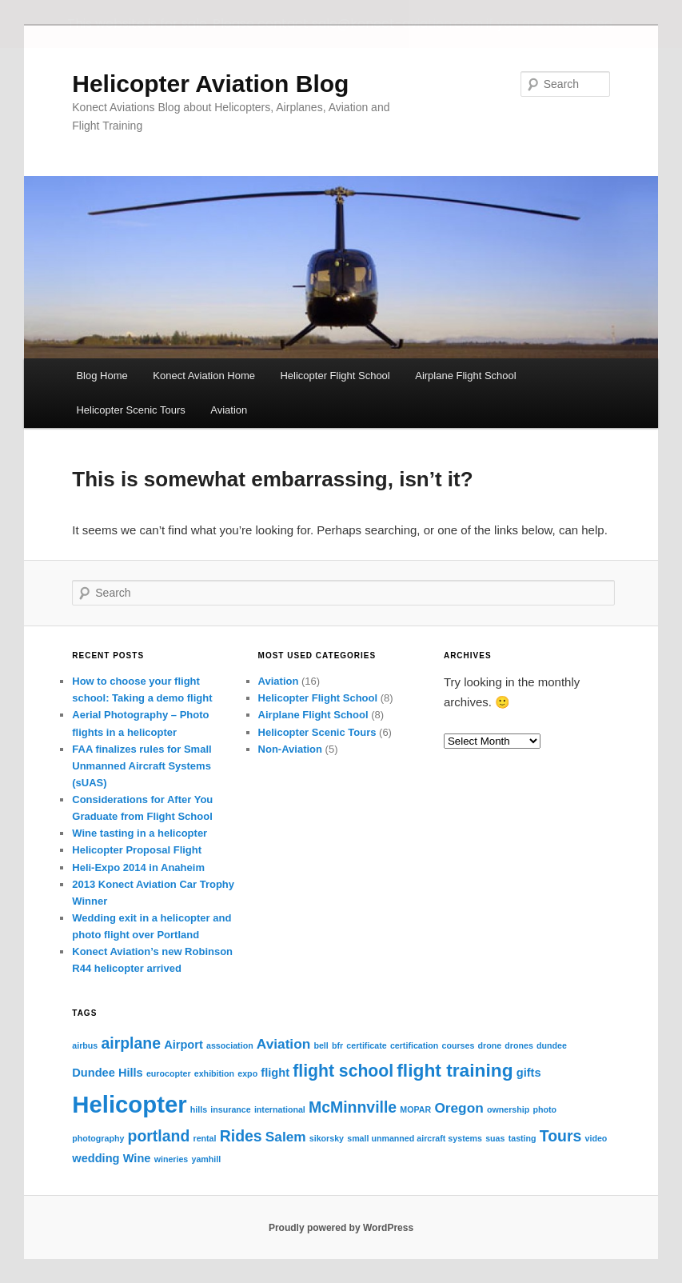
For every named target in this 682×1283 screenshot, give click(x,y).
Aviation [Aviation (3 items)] (283, 1043)
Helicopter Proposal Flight (136, 850)
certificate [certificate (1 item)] (366, 1044)
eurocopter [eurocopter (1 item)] (168, 1073)
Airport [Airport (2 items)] (183, 1043)
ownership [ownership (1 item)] (508, 1109)
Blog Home (101, 376)
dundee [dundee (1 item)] (551, 1044)
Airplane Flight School (465, 376)
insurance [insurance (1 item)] (230, 1109)
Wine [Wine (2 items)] (137, 1158)
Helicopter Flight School (334, 376)
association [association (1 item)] (229, 1044)
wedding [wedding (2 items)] (95, 1158)
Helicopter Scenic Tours (130, 410)
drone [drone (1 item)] (490, 1044)
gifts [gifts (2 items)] (528, 1072)
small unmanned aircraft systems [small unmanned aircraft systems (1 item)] (414, 1138)
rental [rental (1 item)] (204, 1138)
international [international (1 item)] (279, 1109)
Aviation (228, 410)
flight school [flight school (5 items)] (343, 1070)
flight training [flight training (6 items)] (454, 1070)
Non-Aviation (290, 749)
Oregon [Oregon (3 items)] (458, 1108)
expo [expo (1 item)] (247, 1073)
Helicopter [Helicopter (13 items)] (129, 1104)
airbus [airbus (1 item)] (85, 1044)
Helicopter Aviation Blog (210, 83)
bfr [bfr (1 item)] (337, 1044)
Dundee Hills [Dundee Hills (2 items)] (107, 1072)
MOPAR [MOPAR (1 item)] (415, 1109)
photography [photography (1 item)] (98, 1138)
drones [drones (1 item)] (519, 1044)
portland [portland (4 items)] (159, 1136)
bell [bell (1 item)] (320, 1044)
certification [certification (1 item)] (414, 1044)
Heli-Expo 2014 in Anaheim (138, 867)
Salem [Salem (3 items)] (285, 1137)
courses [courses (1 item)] (457, 1044)
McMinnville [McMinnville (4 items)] (353, 1107)
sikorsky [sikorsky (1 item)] (326, 1138)
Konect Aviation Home (204, 376)
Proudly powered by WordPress (341, 1227)
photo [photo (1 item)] (544, 1109)
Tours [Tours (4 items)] (561, 1136)
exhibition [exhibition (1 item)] (214, 1073)
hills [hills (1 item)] (198, 1109)
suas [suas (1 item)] (495, 1138)
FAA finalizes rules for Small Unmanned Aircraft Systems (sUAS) (141, 766)
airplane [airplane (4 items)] (131, 1042)
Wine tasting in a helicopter (139, 833)
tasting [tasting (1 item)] (522, 1138)
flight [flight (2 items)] (275, 1072)
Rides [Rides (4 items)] (241, 1136)
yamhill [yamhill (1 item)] (206, 1159)
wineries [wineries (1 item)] (171, 1159)
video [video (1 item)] (596, 1138)
